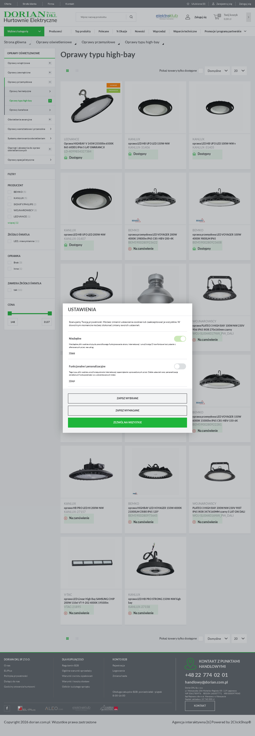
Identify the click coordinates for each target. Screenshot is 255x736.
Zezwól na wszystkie (127, 422)
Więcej (72, 353)
